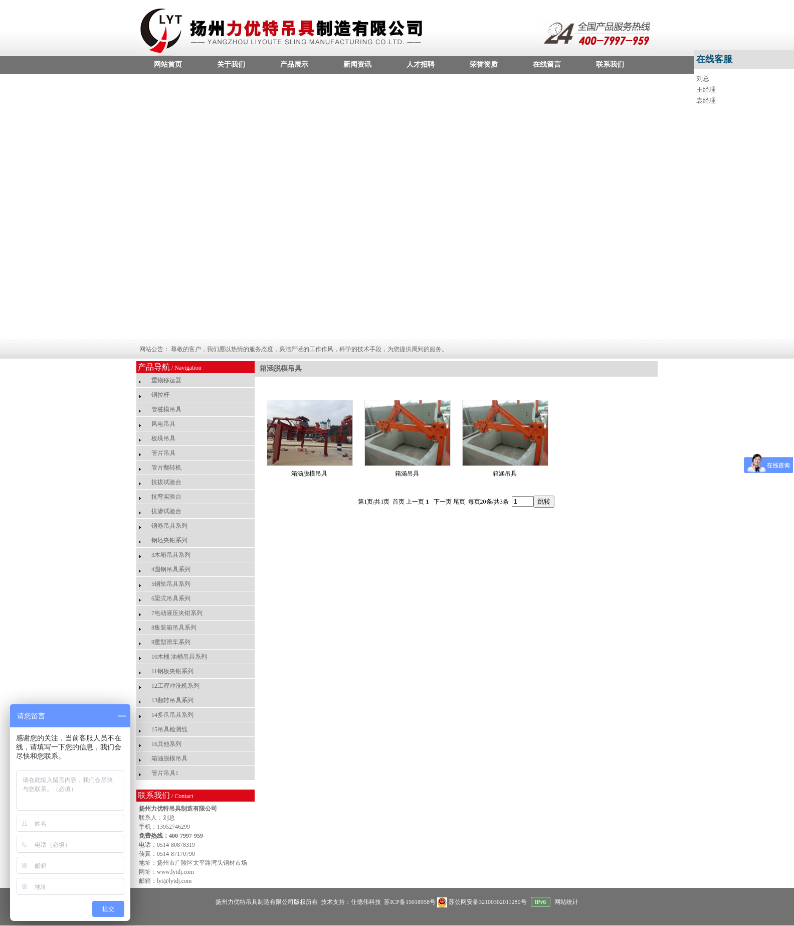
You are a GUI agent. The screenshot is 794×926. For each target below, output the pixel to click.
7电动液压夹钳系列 (177, 612)
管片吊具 (163, 452)
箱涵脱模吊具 (169, 758)
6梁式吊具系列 (170, 598)
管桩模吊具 (166, 409)
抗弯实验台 (166, 496)
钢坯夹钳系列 (169, 540)
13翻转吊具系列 (172, 700)
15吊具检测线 (169, 729)
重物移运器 (166, 380)
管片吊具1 (164, 773)
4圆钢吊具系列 (170, 569)
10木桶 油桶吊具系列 (179, 656)
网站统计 (566, 901)
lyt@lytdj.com (174, 880)
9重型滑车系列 (170, 642)
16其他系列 (166, 743)
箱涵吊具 (407, 473)
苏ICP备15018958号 (409, 901)
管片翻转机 (166, 467)
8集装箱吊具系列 (173, 627)
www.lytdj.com (175, 871)
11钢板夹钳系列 (172, 671)
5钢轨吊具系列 (170, 583)
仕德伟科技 (366, 901)
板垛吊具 (163, 438)
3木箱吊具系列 (170, 554)
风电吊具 (163, 423)
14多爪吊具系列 (172, 714)
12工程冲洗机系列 (175, 685)
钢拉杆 (160, 394)
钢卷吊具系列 (169, 525)
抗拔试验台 (166, 482)
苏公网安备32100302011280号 (482, 901)
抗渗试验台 (166, 511)
